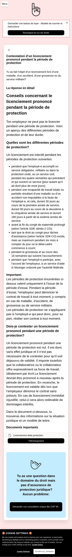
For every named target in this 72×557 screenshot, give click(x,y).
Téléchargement (36, 441)
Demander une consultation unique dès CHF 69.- (36, 506)
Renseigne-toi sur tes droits (36, 33)
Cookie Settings (23, 554)
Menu (4, 4)
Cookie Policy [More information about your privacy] (37, 547)
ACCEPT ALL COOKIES (44, 554)
